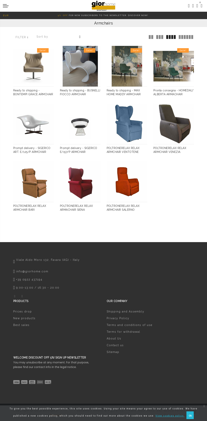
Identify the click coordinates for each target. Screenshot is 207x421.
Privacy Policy (118, 318)
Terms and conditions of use (129, 325)
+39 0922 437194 (29, 280)
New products (24, 318)
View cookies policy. (170, 415)
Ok (190, 415)
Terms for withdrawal (123, 332)
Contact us (115, 345)
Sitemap (113, 352)
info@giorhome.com (32, 272)
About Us (114, 339)
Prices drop (22, 312)
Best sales (21, 325)
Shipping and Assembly (125, 312)
